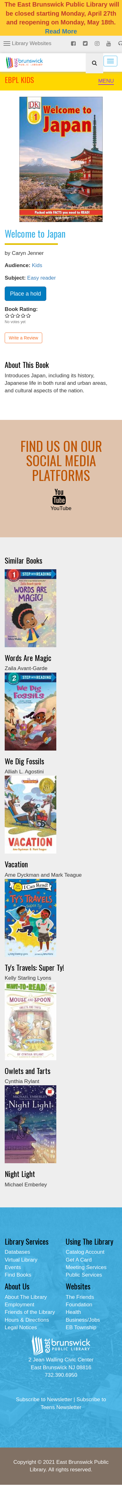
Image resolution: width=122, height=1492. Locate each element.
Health (73, 1312)
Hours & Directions (27, 1320)
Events (13, 1267)
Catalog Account (85, 1252)
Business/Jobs (83, 1320)
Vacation (16, 864)
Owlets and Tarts (27, 1070)
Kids (37, 265)
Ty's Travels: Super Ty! (34, 967)
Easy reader (41, 278)
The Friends (80, 1297)
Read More (61, 31)
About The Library (26, 1297)
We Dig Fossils (24, 761)
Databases (17, 1252)
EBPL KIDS (19, 79)
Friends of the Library (30, 1312)
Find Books (18, 1275)
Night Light (20, 1173)
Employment (19, 1305)
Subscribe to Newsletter (44, 1399)
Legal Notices (21, 1327)
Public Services (84, 1275)
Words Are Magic (28, 657)
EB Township (81, 1327)
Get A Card (79, 1260)
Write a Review (23, 337)
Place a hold (25, 294)
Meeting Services (86, 1267)
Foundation (79, 1305)
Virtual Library (21, 1260)
